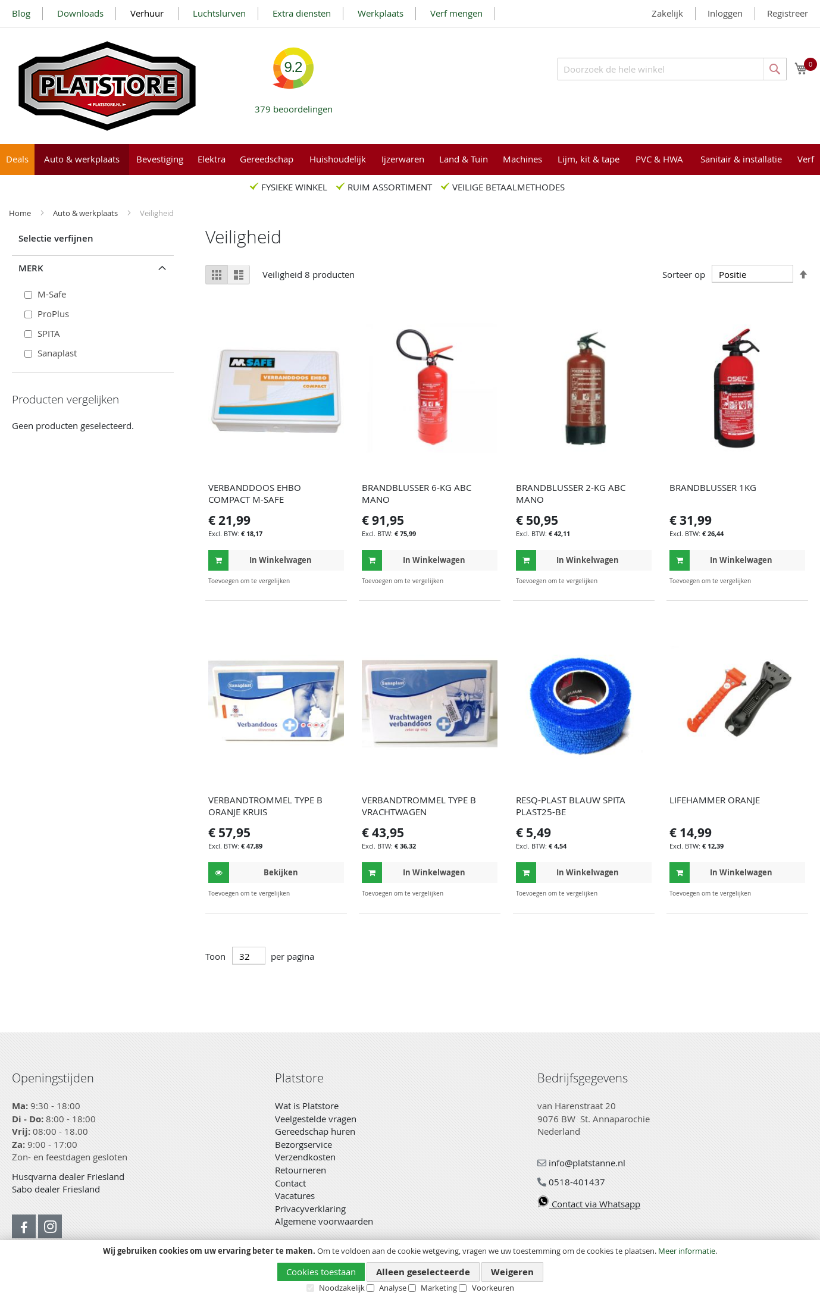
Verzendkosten (305, 1157)
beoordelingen (294, 104)
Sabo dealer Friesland (56, 1189)
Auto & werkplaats (86, 213)
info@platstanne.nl (581, 1163)
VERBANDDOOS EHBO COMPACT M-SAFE (254, 493)
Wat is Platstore (307, 1106)
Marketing (439, 1287)
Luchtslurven (219, 13)
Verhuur (148, 13)
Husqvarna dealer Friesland (68, 1176)
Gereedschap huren (315, 1131)
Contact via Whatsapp (588, 1204)
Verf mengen (456, 13)
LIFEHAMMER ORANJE (714, 800)
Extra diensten (302, 13)
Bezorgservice (303, 1144)
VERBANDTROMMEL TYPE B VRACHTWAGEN (419, 806)
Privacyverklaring (310, 1209)
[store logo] (107, 86)
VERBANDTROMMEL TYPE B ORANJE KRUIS (265, 806)
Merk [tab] (30, 268)
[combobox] (672, 69)
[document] (410, 1270)
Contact (290, 1183)
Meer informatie (686, 1250)
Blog (21, 13)
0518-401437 (571, 1182)
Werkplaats (380, 13)
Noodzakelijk (342, 1287)
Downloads (80, 13)
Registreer (787, 13)
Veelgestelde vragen (315, 1119)
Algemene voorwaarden (324, 1221)
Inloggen (725, 13)
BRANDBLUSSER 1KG (712, 487)
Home (21, 213)
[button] (333, 581)
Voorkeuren (493, 1287)
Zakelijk (667, 13)
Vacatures (295, 1195)
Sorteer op (683, 274)
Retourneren (300, 1170)
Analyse (392, 1287)
